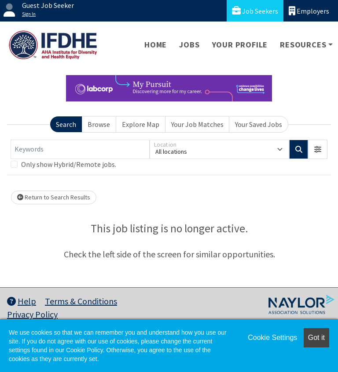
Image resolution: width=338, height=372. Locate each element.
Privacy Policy (32, 314)
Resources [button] (303, 45)
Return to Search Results (53, 197)
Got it (316, 337)
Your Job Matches (197, 124)
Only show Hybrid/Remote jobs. (68, 164)
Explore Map (140, 124)
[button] (317, 149)
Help (21, 301)
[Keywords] (80, 149)
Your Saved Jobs (258, 124)
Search (66, 124)
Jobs (189, 45)
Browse (99, 124)
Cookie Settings (272, 337)
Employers (309, 10)
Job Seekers (255, 10)
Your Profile (240, 45)
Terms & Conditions (81, 301)
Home (155, 45)
